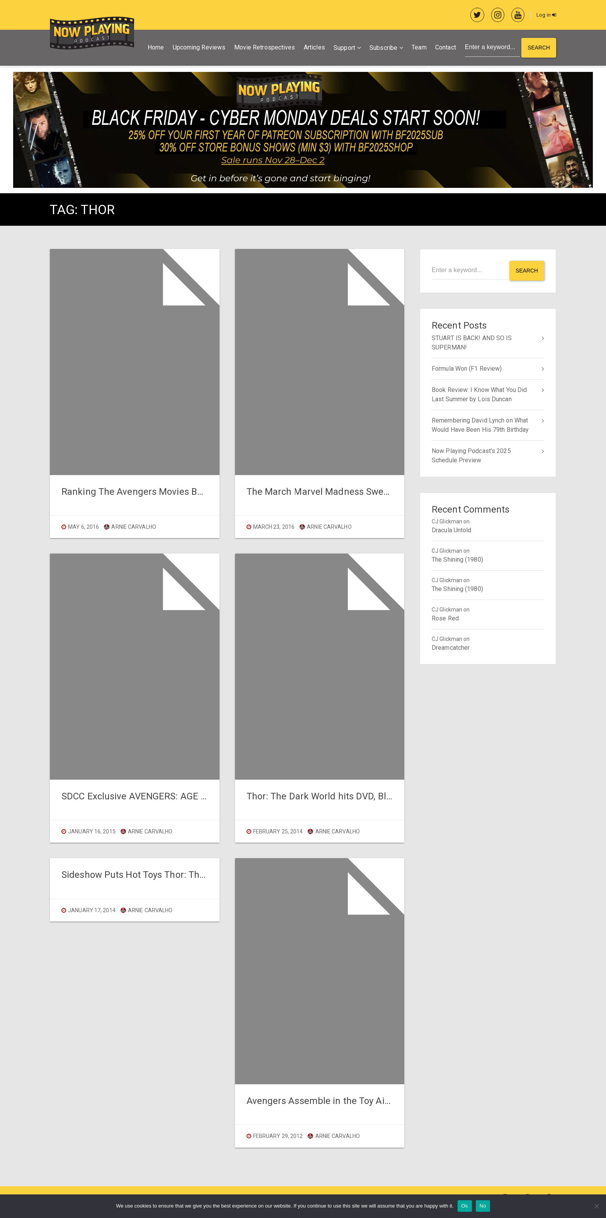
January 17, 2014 (92, 911)
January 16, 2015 (92, 832)
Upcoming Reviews (198, 48)
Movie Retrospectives (263, 48)
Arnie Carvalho (130, 527)
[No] (596, 1206)
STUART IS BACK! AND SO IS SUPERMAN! (472, 342)
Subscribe (382, 48)
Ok (464, 1206)
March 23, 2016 (273, 527)
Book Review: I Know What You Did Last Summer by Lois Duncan (479, 394)
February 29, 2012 (278, 1137)
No (483, 1206)
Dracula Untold (451, 529)
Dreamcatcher (451, 647)
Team (417, 48)
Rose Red (445, 618)
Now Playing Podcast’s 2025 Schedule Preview (471, 455)
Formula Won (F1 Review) (467, 368)
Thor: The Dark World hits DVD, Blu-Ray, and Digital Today (366, 796)
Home (154, 48)
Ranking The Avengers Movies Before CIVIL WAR (163, 492)
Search (538, 48)
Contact (444, 48)
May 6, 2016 (83, 527)
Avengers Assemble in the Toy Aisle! (323, 1101)
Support (343, 48)
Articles (313, 48)
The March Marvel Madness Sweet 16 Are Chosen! (352, 492)
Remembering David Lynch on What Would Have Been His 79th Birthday (480, 424)
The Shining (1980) (457, 559)
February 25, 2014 (278, 832)
